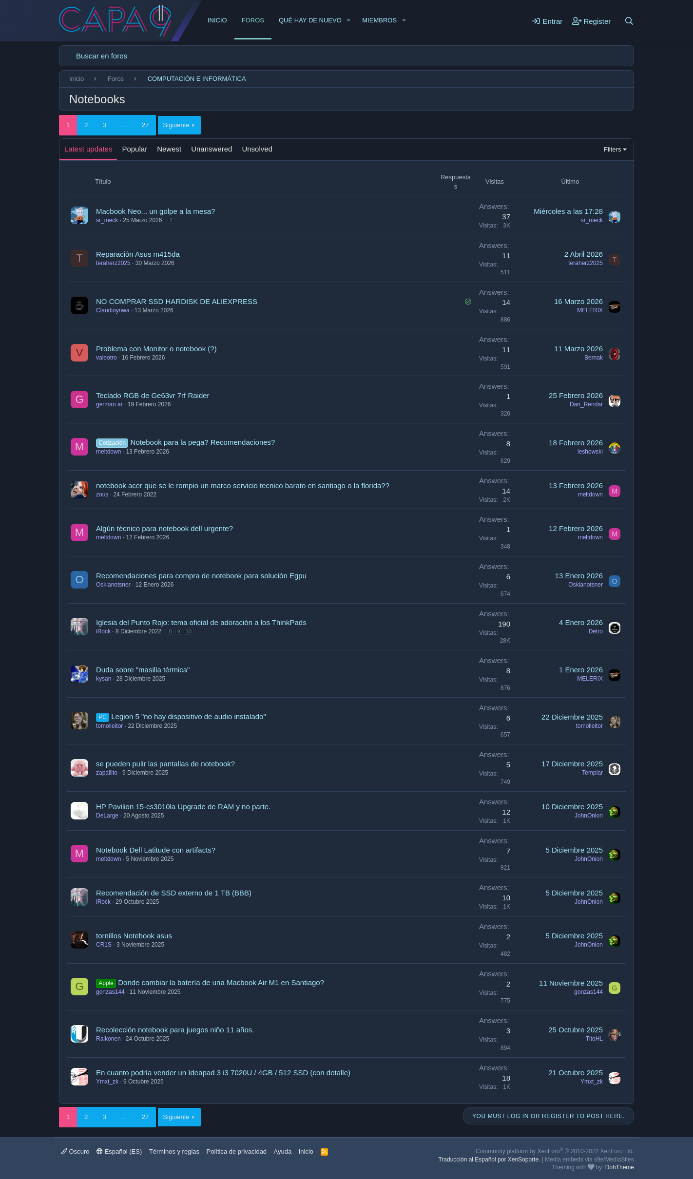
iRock (103, 631)
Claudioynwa (113, 310)
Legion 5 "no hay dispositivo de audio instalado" (188, 716)
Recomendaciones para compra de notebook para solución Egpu (201, 575)
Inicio (217, 20)
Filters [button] (612, 149)
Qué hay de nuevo (310, 20)
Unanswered (211, 149)
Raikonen (108, 1038)
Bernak (593, 357)
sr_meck (107, 220)
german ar (109, 404)
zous (102, 494)
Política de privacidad (237, 1151)
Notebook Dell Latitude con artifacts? (155, 850)
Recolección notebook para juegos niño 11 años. (175, 1030)
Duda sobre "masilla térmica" (143, 670)
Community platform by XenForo (555, 1151)
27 (145, 125)
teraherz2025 (113, 263)
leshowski (590, 451)
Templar (592, 772)
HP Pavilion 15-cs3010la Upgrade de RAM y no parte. (183, 806)
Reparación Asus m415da (138, 254)
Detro (596, 631)
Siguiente (176, 125)
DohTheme (619, 1167)
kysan (103, 678)
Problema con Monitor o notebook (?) (156, 348)
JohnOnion (589, 815)
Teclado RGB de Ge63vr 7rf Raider (153, 395)
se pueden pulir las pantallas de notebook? (165, 764)
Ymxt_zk (107, 1081)
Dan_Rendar (586, 404)
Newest (169, 149)
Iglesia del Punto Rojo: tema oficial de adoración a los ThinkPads (201, 622)
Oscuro (75, 1151)
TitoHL (594, 1038)
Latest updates (88, 149)
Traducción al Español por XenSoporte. (489, 1159)
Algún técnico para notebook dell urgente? (164, 528)
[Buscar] (629, 21)
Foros (253, 20)
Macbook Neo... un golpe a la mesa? (155, 211)
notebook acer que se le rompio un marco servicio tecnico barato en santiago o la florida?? (242, 485)
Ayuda (283, 1151)
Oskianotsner (113, 584)
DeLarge (107, 815)
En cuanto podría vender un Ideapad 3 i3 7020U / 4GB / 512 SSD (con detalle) (223, 1072)
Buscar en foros (101, 56)
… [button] (124, 125)
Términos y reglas (174, 1151)
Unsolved (257, 149)
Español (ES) (119, 1151)
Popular (134, 149)
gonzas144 (110, 992)
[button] (349, 20)
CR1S (104, 944)
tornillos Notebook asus (134, 936)
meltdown (108, 451)
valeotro (106, 357)
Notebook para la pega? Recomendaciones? (203, 442)
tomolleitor (109, 726)
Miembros (379, 20)
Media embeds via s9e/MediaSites (589, 1159)
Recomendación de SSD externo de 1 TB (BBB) (173, 893)
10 (189, 631)
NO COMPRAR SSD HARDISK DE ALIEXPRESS (176, 301)
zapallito (106, 772)
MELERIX (590, 310)
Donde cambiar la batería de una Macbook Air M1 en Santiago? (221, 982)
